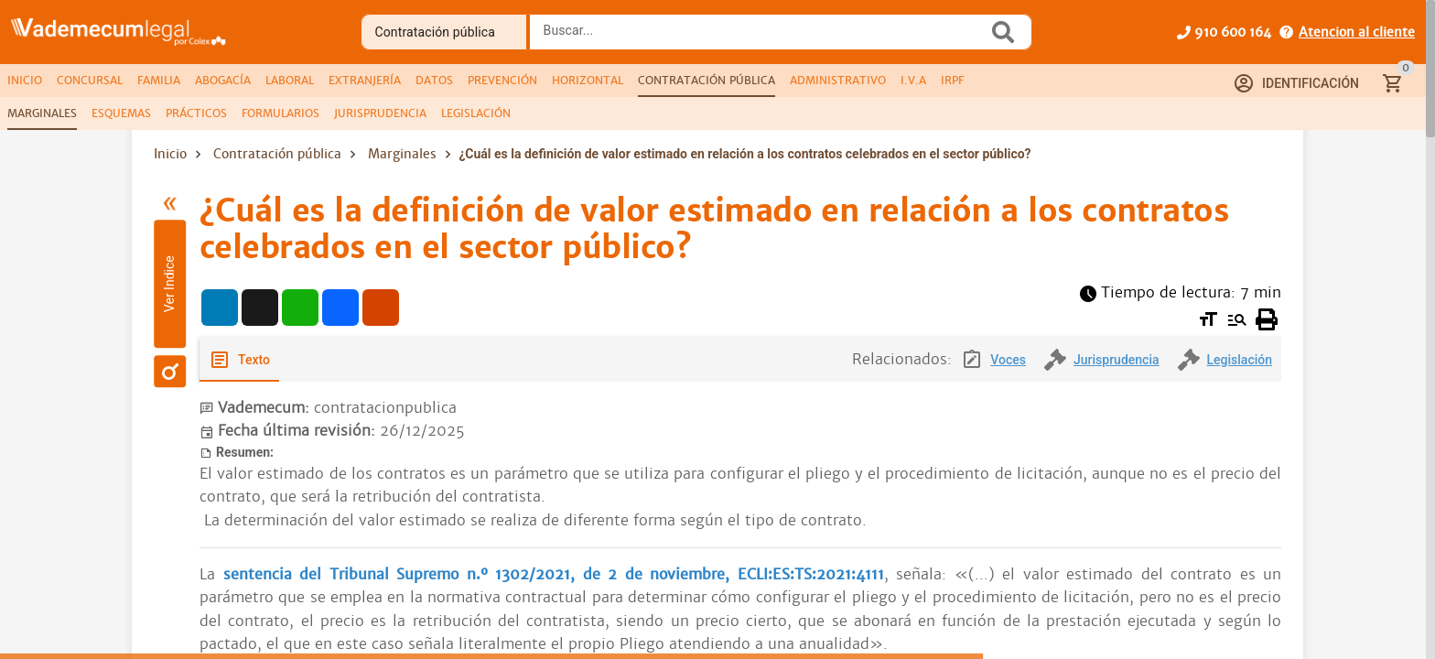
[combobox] (763, 38)
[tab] (24, 80)
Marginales (402, 154)
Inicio (170, 154)
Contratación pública (277, 154)
